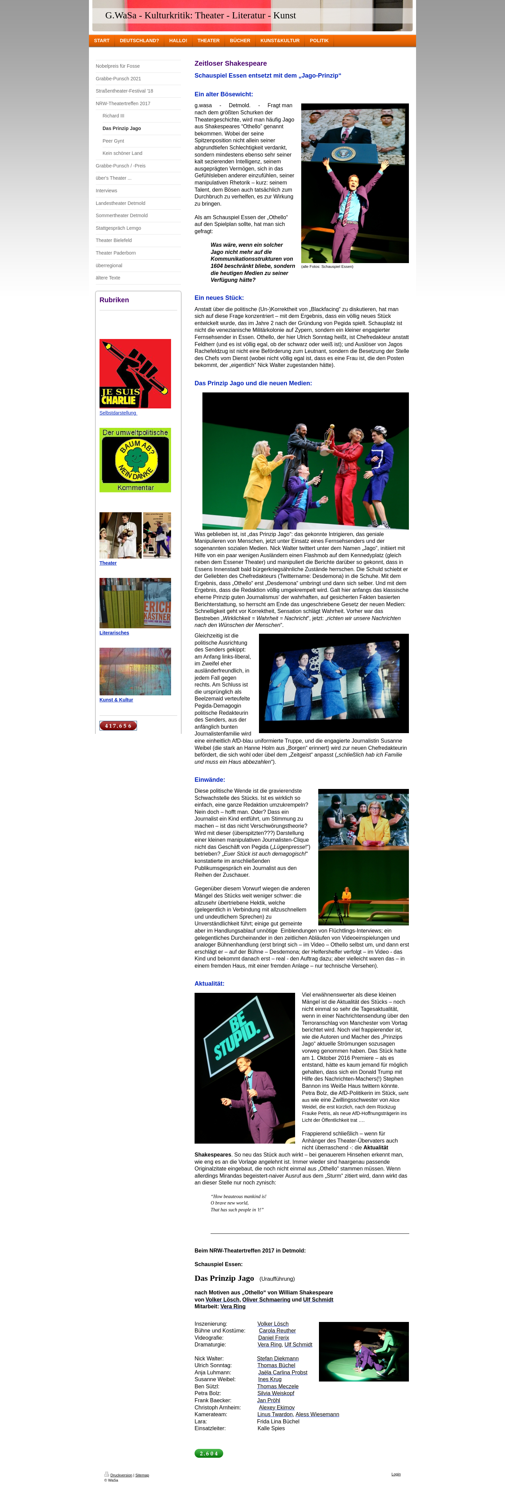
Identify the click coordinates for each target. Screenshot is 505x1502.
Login (396, 1474)
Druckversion (118, 1475)
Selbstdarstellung (118, 413)
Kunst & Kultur (116, 699)
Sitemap (142, 1475)
